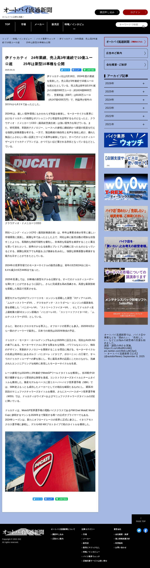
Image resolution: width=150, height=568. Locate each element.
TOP (7, 24)
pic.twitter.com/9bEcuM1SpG (120, 351)
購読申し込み (107, 12)
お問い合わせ (120, 548)
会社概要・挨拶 (121, 534)
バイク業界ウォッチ (46, 39)
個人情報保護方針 (122, 539)
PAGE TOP (141, 519)
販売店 (55, 24)
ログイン (135, 12)
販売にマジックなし (91, 548)
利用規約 (119, 543)
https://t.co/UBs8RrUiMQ (118, 348)
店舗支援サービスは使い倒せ (95, 561)
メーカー (39, 24)
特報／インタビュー (74, 26)
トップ (5, 39)
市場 (23, 24)
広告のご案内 (58, 539)
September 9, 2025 (134, 356)
